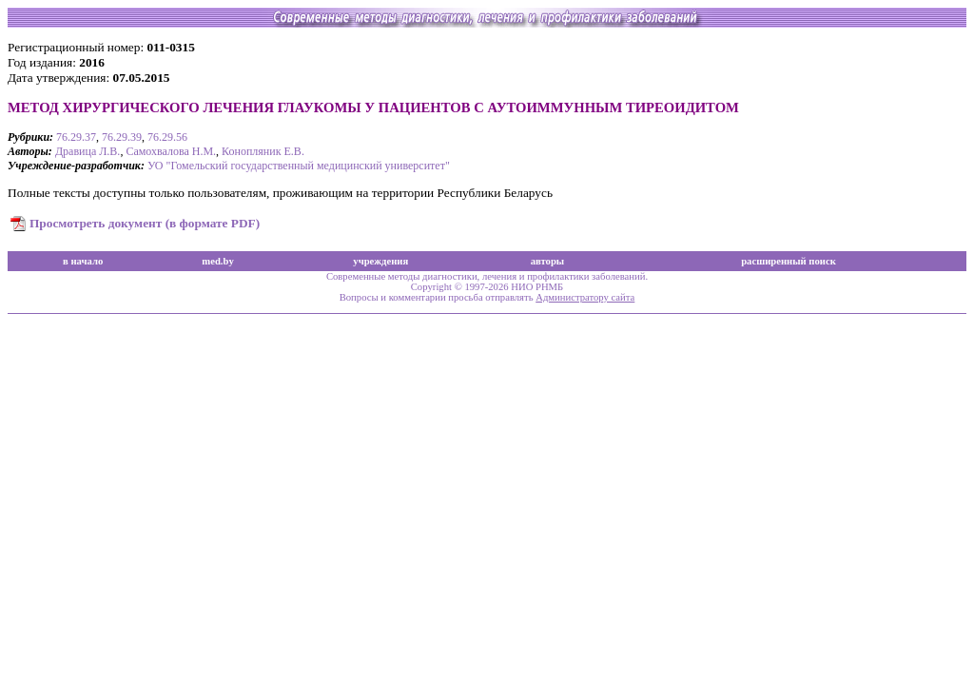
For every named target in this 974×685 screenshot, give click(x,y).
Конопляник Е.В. (263, 151)
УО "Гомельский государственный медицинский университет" (298, 165)
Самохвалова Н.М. (171, 151)
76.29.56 (167, 137)
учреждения (380, 261)
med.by (217, 261)
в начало (83, 261)
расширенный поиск (788, 261)
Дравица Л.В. (88, 151)
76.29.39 (122, 137)
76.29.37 (76, 137)
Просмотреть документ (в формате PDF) (144, 223)
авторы (548, 261)
